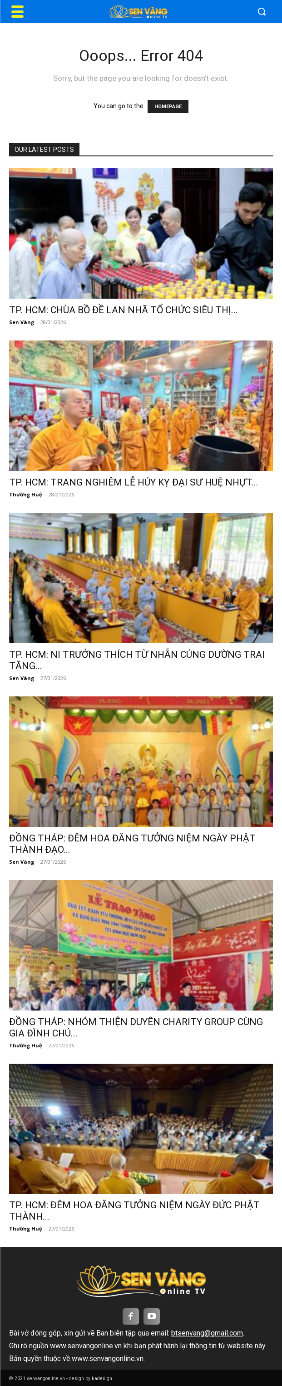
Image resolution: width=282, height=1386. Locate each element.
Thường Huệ (25, 494)
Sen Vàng (21, 322)
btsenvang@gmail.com (207, 1333)
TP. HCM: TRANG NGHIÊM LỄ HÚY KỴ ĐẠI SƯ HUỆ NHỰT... (133, 482)
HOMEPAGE (168, 107)
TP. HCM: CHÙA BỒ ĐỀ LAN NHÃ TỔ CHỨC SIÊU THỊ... (123, 310)
